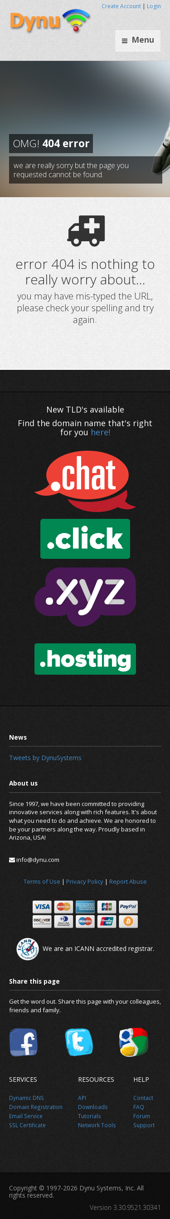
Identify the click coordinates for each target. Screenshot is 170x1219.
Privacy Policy (84, 881)
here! (100, 432)
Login (154, 6)
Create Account (121, 6)
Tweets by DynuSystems (45, 757)
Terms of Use (42, 881)
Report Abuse (128, 881)
